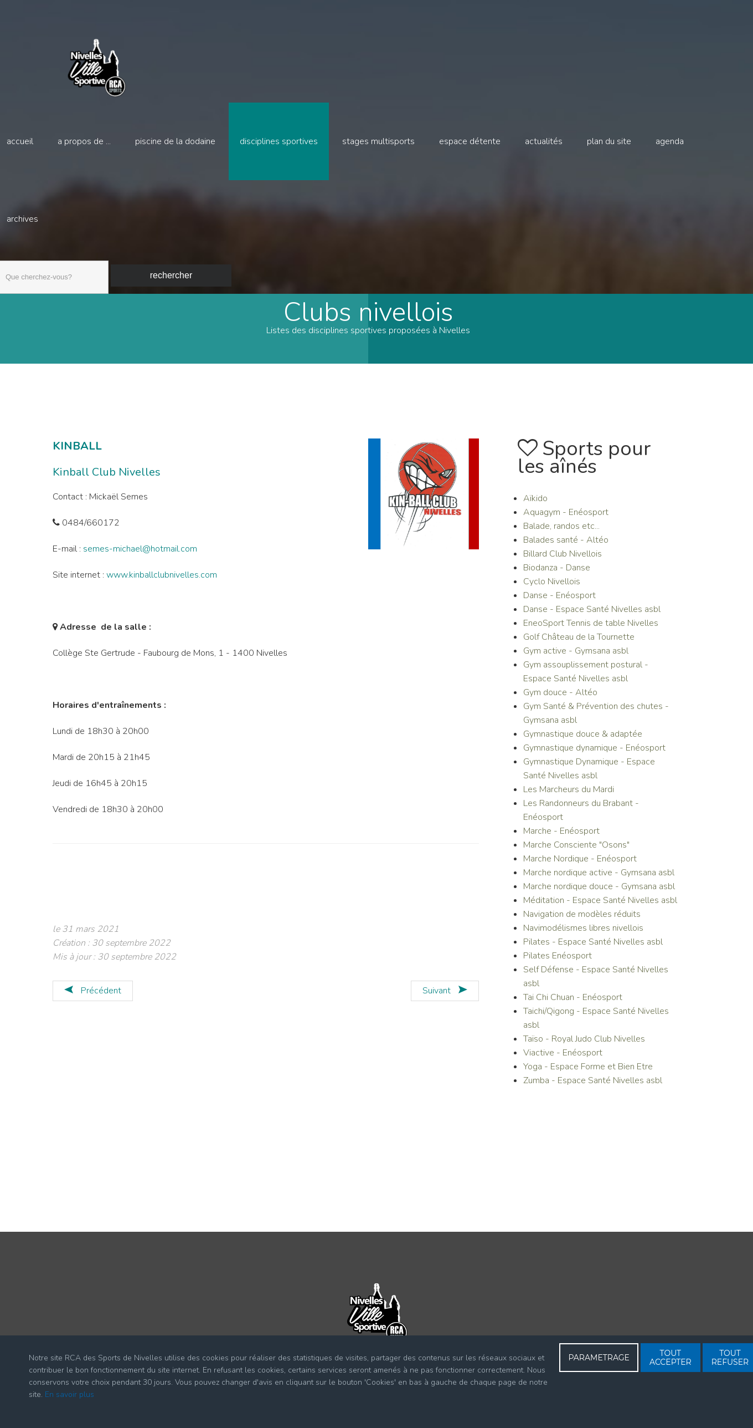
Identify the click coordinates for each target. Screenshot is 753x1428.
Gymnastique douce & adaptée (582, 739)
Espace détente (470, 141)
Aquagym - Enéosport (565, 518)
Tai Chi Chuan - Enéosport (572, 1003)
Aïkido (535, 504)
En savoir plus (69, 1394)
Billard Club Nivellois (562, 559)
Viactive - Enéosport (562, 1058)
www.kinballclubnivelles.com (161, 580)
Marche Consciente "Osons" (576, 850)
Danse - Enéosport (559, 601)
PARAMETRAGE (599, 1358)
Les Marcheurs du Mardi (568, 795)
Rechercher (171, 275)
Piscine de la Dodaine (175, 141)
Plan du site (609, 141)
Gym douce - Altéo (560, 698)
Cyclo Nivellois (551, 587)
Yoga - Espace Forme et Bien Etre (588, 1072)
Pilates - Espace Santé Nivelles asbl (593, 947)
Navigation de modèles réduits (582, 920)
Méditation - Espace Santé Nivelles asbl (600, 906)
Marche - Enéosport (561, 836)
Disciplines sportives (279, 141)
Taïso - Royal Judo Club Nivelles (584, 1044)
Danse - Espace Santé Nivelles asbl (592, 615)
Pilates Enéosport (557, 961)
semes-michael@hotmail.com (140, 554)
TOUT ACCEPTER (670, 1357)
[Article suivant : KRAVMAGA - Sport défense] (445, 996)
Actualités (544, 141)
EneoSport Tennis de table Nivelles (590, 629)
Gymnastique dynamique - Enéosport (594, 753)
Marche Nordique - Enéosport (580, 864)
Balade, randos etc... (561, 532)
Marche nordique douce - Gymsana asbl (599, 892)
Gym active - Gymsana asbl (575, 656)
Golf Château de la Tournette (579, 642)
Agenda (670, 141)
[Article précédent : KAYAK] (93, 996)
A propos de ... (84, 141)
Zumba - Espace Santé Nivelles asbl (592, 1086)
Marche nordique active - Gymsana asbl (598, 878)
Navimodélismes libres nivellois (583, 933)
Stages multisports (378, 141)
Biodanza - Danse (556, 573)
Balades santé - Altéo (565, 545)
